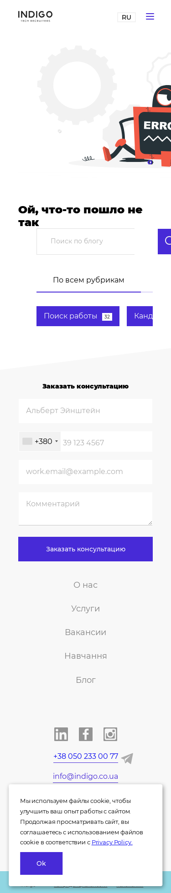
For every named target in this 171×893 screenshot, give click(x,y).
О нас (85, 585)
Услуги (85, 609)
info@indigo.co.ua (85, 776)
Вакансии (85, 632)
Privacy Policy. (112, 842)
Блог (86, 680)
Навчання (85, 656)
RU (126, 17)
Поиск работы (78, 316)
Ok (41, 863)
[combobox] (40, 441)
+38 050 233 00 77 (85, 756)
